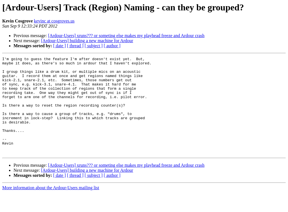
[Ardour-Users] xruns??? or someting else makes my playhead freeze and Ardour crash (126, 35)
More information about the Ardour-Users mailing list (50, 207)
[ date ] (59, 45)
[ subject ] (94, 45)
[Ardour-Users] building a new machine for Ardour (87, 40)
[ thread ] (75, 45)
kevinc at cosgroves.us (54, 21)
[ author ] (112, 45)
